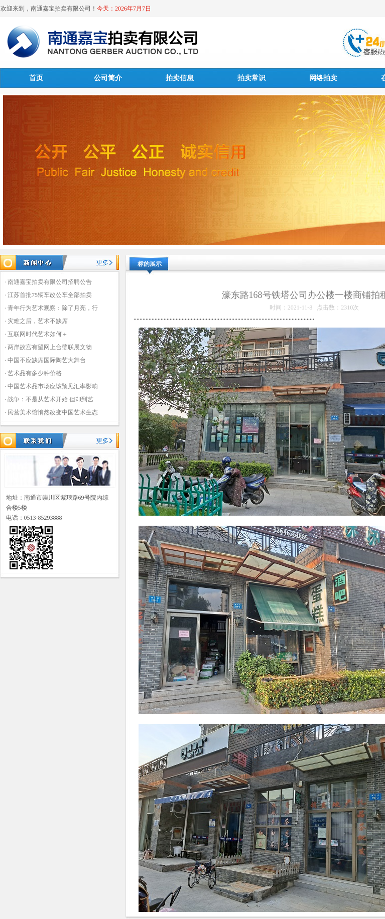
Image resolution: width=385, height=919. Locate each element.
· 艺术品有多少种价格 (33, 373)
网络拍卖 (323, 78)
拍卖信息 (180, 78)
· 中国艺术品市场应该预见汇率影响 (51, 386)
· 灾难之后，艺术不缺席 (36, 321)
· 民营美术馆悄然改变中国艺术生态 (51, 412)
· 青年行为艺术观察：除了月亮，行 (51, 308)
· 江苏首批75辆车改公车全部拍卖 (48, 294)
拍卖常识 (251, 78)
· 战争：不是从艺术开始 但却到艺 (49, 399)
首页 (36, 78)
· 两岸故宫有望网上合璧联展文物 (48, 347)
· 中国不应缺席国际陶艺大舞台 (45, 360)
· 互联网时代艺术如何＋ (36, 334)
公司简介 (108, 78)
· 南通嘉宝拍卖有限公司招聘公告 (48, 281)
